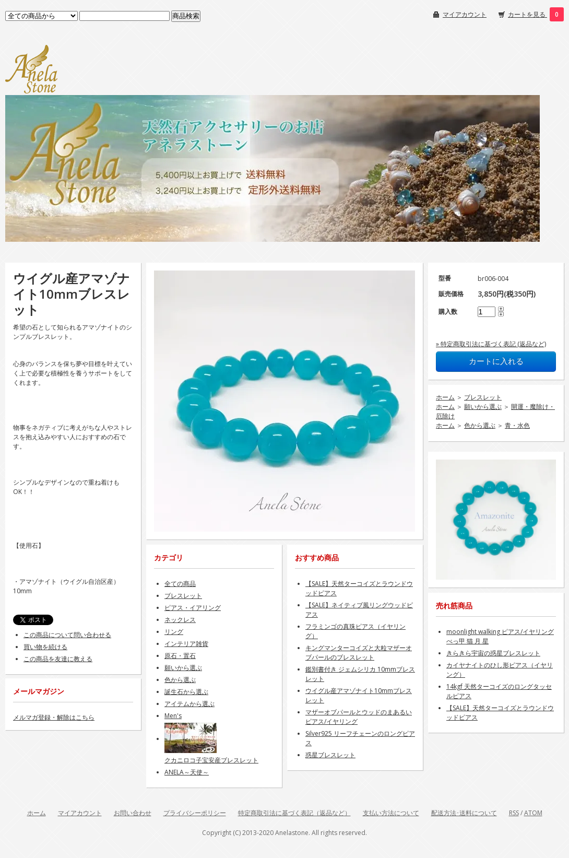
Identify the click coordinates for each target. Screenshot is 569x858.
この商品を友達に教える (57, 658)
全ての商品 (180, 583)
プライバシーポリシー (194, 812)
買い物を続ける (45, 646)
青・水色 (517, 425)
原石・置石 (180, 655)
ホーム (445, 397)
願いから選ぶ (483, 406)
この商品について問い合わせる (67, 634)
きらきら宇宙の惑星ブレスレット (493, 653)
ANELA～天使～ (186, 772)
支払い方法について (391, 812)
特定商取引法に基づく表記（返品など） (294, 812)
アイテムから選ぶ (189, 703)
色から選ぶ (479, 425)
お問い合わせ (132, 812)
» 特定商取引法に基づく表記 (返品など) (491, 343)
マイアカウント (465, 14)
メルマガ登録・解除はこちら (53, 717)
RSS (514, 812)
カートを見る (527, 14)
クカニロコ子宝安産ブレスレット (211, 760)
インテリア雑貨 (186, 643)
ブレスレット (483, 397)
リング (173, 631)
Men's (173, 715)
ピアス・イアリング (192, 607)
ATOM (533, 812)
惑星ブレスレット (330, 754)
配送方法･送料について (464, 812)
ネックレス (180, 619)
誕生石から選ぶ (186, 691)
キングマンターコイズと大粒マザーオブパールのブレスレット (358, 652)
